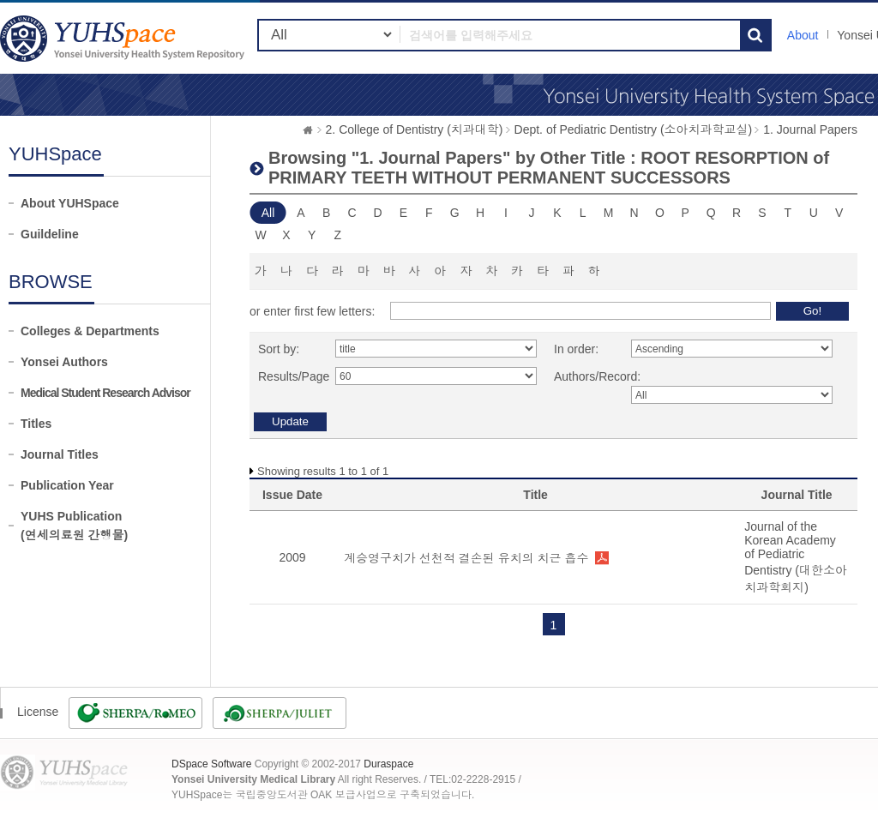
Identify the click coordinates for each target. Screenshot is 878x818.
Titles (36, 423)
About (803, 35)
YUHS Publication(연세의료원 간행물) (74, 525)
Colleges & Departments (90, 331)
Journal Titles (60, 454)
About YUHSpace (70, 203)
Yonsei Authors (64, 362)
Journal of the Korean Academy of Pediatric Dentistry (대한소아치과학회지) (795, 557)
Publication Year (67, 485)
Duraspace (388, 764)
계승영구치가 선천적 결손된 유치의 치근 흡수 (466, 558)
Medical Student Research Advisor (105, 393)
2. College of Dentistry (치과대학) (414, 129)
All (268, 213)
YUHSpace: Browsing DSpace (124, 38)
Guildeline (50, 234)
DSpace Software (211, 764)
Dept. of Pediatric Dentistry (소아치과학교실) (633, 129)
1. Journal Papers (810, 129)
